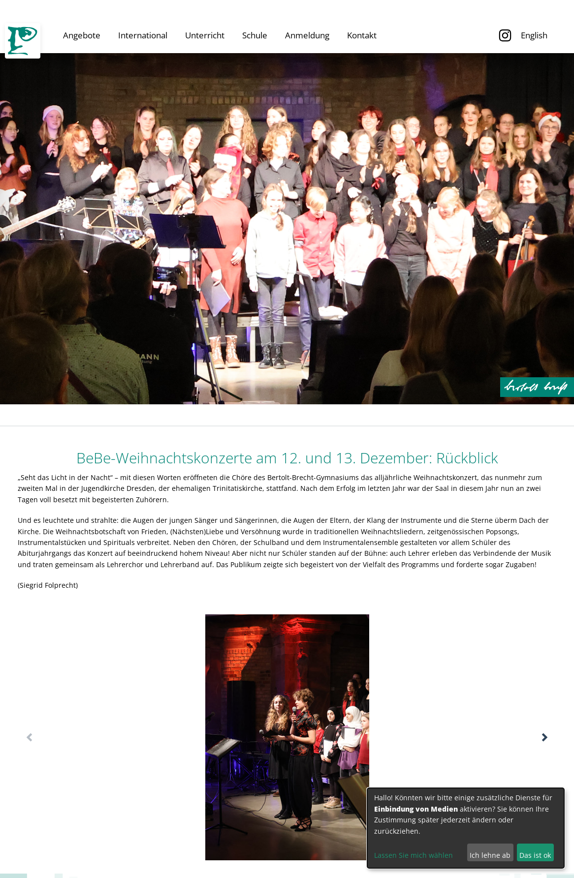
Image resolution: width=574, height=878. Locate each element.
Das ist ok (535, 855)
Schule (254, 35)
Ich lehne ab (490, 855)
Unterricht (204, 35)
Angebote (81, 35)
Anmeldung (307, 35)
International (142, 35)
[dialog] (465, 828)
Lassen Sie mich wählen (413, 855)
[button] (544, 737)
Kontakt (362, 35)
